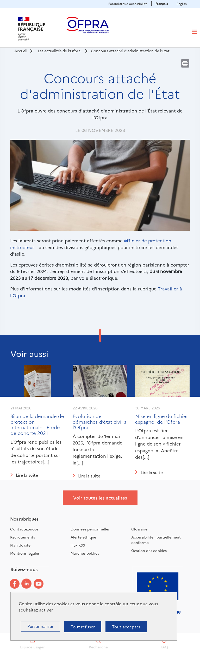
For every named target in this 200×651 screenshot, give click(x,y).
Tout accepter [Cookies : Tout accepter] (126, 626)
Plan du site (20, 545)
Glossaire (139, 529)
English (182, 3)
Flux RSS (78, 545)
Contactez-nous (24, 529)
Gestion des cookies (149, 550)
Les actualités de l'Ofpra (59, 50)
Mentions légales (25, 553)
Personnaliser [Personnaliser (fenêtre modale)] (40, 626)
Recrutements (22, 537)
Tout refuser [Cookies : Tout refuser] (83, 626)
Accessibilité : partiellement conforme (156, 539)
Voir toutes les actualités (100, 498)
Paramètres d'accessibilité (127, 3)
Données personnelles (90, 529)
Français (161, 3)
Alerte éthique (83, 537)
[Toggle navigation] (194, 32)
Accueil (20, 50)
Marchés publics (85, 553)
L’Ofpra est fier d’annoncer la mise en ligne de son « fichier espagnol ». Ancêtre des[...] (159, 443)
